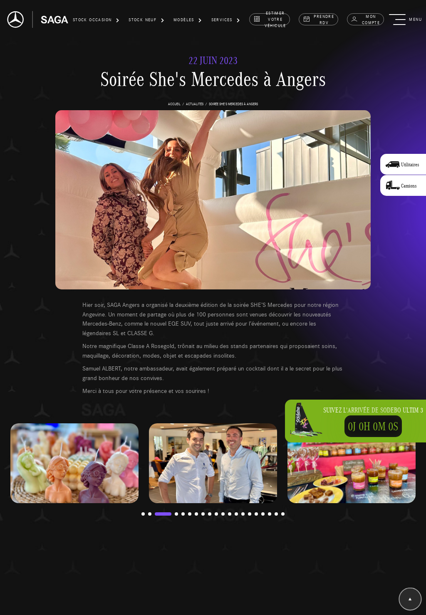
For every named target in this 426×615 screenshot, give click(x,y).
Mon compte (365, 19)
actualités (194, 103)
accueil (174, 103)
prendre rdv (318, 19)
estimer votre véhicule (269, 19)
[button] (96, 21)
